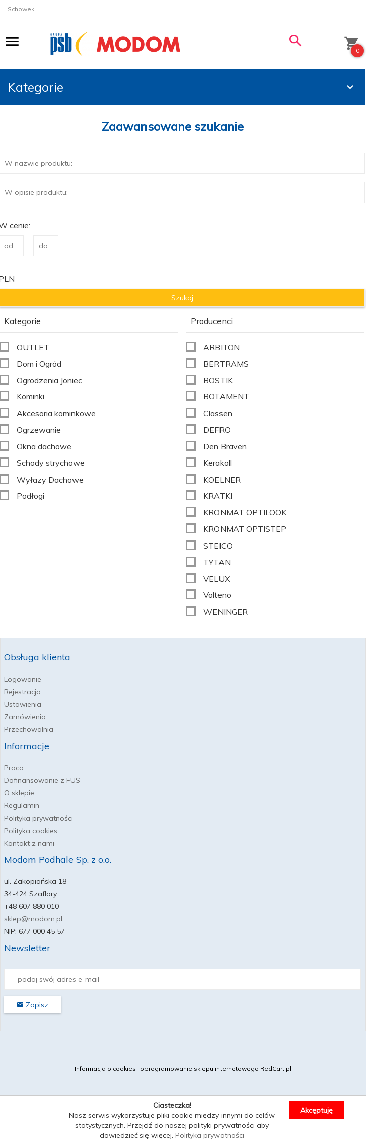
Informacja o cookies (105, 1068)
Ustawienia (22, 704)
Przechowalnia (28, 729)
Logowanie (22, 679)
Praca (14, 767)
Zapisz (32, 1005)
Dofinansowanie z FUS (42, 780)
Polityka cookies (30, 830)
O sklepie (19, 792)
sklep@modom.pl (33, 918)
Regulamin (21, 805)
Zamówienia (25, 716)
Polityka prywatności (38, 818)
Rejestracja (22, 691)
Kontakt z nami (29, 843)
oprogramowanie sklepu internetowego (199, 1068)
